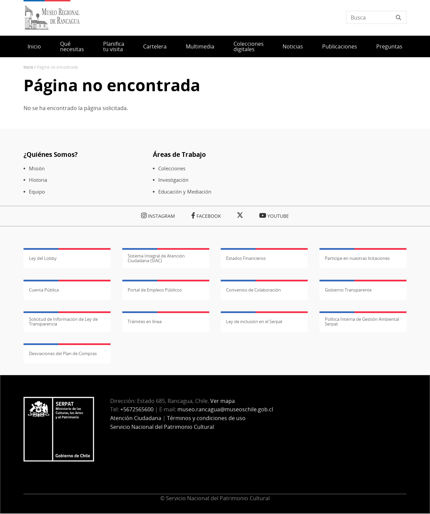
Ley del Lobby (43, 258)
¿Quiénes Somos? (51, 154)
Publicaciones (339, 46)
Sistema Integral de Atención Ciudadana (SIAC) (156, 258)
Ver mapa (222, 401)
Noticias (293, 46)
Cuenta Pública (44, 290)
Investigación (173, 180)
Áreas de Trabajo (179, 154)
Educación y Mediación (184, 192)
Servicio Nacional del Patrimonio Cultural (162, 427)
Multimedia (200, 46)
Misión (37, 168)
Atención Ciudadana (135, 418)
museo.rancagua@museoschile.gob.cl (225, 409)
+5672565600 (137, 409)
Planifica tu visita (113, 46)
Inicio (34, 46)
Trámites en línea (145, 321)
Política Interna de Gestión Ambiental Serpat (362, 321)
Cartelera (155, 46)
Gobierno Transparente (348, 290)
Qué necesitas (72, 46)
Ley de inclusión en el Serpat (254, 321)
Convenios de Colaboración (253, 290)
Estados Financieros (246, 258)
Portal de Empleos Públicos (155, 290)
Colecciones (171, 168)
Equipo (37, 192)
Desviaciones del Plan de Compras (63, 353)
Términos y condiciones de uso (206, 418)
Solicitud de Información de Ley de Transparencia (63, 321)
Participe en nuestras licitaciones (357, 258)
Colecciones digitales (248, 46)
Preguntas (389, 46)
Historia (38, 180)
